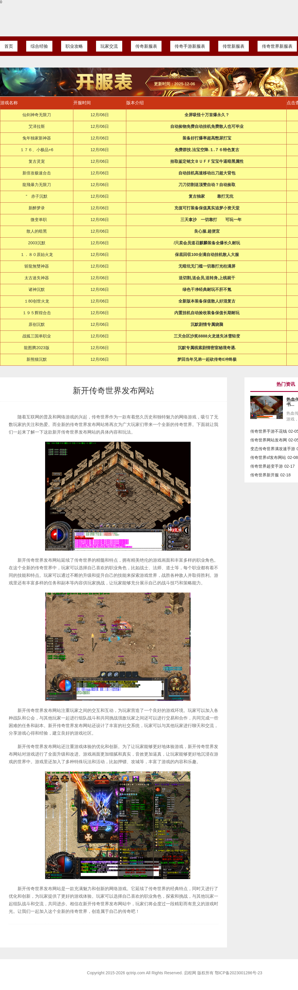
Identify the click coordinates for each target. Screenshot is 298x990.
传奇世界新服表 (277, 46)
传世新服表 (233, 46)
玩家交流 (109, 46)
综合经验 (39, 46)
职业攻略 (74, 46)
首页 (8, 46)
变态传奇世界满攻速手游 (272, 448)
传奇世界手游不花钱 (268, 431)
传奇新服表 (146, 46)
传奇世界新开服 (264, 475)
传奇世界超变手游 (266, 466)
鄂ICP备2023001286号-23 (238, 972)
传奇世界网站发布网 (268, 440)
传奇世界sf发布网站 (268, 457)
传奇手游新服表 (190, 46)
